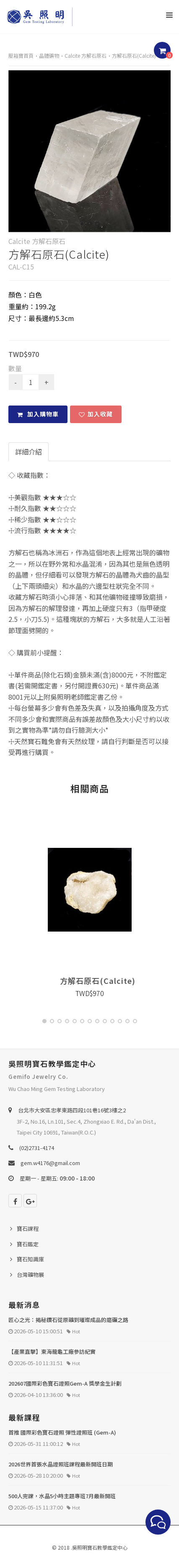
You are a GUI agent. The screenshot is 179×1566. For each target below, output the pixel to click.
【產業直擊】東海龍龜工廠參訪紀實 (52, 1351)
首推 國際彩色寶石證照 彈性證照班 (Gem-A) (62, 1432)
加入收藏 (96, 414)
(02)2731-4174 (36, 1148)
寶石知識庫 (30, 1259)
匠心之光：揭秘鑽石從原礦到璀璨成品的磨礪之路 (68, 1320)
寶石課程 (28, 1228)
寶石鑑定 (28, 1244)
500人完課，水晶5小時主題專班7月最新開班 (62, 1496)
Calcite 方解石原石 (85, 55)
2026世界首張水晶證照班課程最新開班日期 (60, 1464)
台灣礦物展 (30, 1274)
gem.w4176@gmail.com (50, 1163)
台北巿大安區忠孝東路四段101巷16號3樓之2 (72, 1110)
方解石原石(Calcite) (134, 55)
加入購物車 (38, 414)
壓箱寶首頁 (21, 55)
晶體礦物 (49, 55)
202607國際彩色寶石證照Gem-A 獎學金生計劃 (65, 1383)
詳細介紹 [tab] (28, 452)
